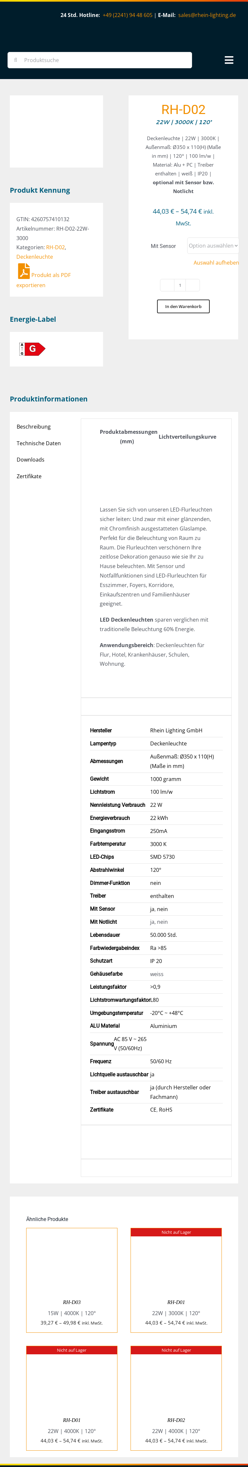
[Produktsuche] (100, 60)
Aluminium (163, 982)
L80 (154, 956)
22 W (156, 761)
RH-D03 (71, 1259)
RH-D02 (55, 194)
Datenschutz (226, 1435)
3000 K (158, 800)
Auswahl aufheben (216, 262)
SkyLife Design (137, 1444)
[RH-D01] (176, 1189)
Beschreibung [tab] (34, 382)
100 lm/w (161, 748)
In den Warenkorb (183, 306)
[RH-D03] (72, 1189)
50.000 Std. (163, 891)
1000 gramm (165, 735)
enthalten (162, 852)
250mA (158, 787)
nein (155, 839)
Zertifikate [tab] (29, 432)
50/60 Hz (161, 1017)
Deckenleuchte (34, 204)
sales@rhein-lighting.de (207, 15)
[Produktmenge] (180, 285)
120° (155, 826)
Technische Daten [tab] (39, 399)
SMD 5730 (162, 813)
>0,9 (155, 943)
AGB (179, 1435)
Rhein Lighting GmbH (176, 687)
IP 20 (156, 917)
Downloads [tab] (30, 416)
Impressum (198, 1435)
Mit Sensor (163, 246)
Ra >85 (158, 904)
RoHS (165, 1066)
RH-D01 (176, 1259)
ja (152, 865)
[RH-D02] (176, 1307)
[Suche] (16, 60)
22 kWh (159, 774)
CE (153, 1066)
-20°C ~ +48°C (166, 969)
